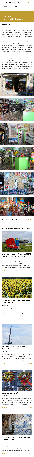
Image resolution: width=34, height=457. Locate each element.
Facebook (8, 8)
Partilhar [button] (28, 219)
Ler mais (30, 270)
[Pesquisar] (28, 2)
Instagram (4, 8)
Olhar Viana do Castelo (12, 2)
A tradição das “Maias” (10, 393)
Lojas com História (12, 219)
